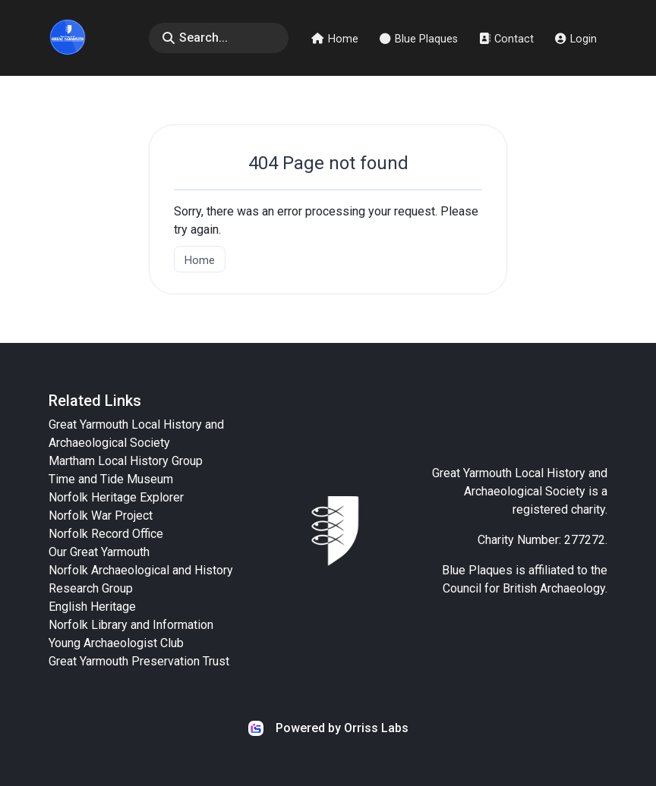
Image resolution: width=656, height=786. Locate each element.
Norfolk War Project (101, 515)
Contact (506, 39)
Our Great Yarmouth (99, 552)
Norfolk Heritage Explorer (116, 497)
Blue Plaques (419, 39)
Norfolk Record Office (106, 534)
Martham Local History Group (126, 461)
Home (334, 39)
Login (576, 39)
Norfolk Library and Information (131, 625)
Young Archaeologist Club (116, 643)
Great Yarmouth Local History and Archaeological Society (136, 433)
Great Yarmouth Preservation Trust (139, 661)
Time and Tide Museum (111, 479)
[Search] (219, 38)
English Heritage (92, 606)
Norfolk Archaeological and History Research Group (141, 579)
